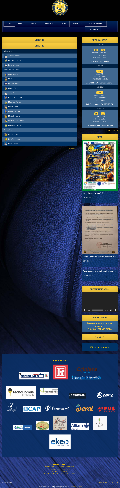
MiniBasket (50, 23)
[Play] (84, 310)
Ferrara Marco (11, 65)
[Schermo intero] (114, 310)
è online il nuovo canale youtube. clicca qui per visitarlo (99, 326)
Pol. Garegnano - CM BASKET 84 (99, 104)
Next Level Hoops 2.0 (93, 193)
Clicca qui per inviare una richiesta (59, 469)
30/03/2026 (99, 87)
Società (21, 23)
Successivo (72, 148)
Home (9, 23)
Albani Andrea (9, 130)
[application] (100, 302)
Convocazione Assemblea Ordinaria (99, 256)
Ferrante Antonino (13, 97)
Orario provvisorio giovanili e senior (99, 271)
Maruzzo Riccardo (13, 125)
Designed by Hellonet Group (108, 482)
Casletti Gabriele (12, 111)
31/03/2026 (99, 66)
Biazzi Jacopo (11, 106)
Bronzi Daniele (11, 83)
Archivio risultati (95, 23)
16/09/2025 (88, 275)
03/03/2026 (88, 197)
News (64, 23)
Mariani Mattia (11, 88)
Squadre (34, 23)
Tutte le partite (112, 130)
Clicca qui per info (99, 347)
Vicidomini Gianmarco (14, 120)
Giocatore (8, 51)
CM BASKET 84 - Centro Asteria (99, 125)
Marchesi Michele (12, 102)
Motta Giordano (12, 116)
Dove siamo (93, 29)
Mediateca (77, 23)
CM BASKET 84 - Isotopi (99, 61)
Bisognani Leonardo (13, 60)
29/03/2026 (99, 108)
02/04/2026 (99, 44)
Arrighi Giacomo (12, 93)
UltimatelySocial (76, 486)
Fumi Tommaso (12, 139)
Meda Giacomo (11, 79)
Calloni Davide (11, 134)
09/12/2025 (88, 261)
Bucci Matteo (11, 143)
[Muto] (111, 310)
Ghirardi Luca (11, 74)
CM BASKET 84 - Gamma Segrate (99, 82)
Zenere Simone (12, 55)
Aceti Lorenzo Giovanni (12, 69)
